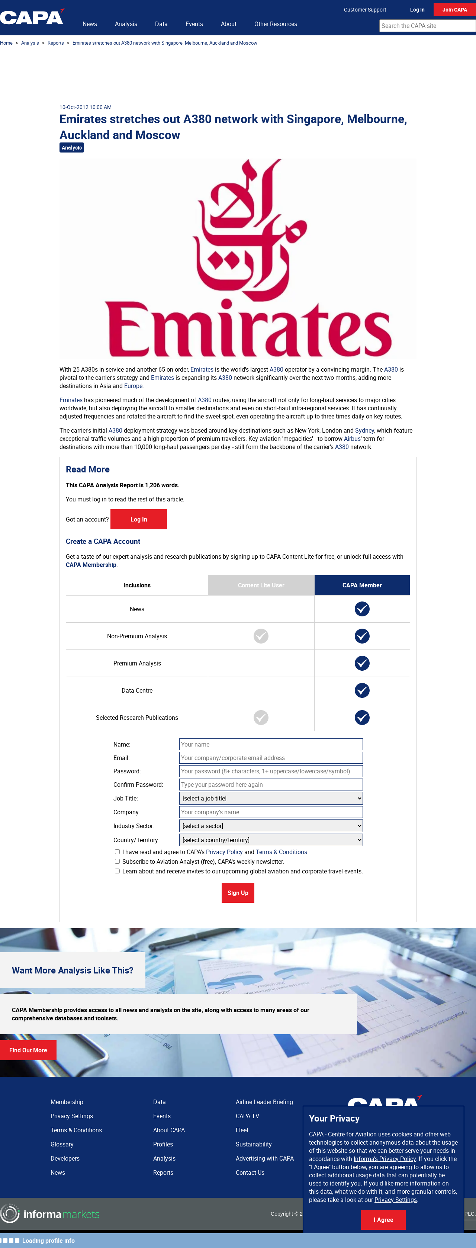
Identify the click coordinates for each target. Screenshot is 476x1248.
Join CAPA (455, 9)
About (229, 24)
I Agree (383, 1220)
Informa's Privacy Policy (385, 1159)
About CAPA (169, 1130)
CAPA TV (247, 1116)
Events (194, 24)
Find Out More (28, 1050)
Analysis (126, 24)
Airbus (352, 438)
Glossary (62, 1144)
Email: (121, 758)
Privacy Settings (395, 1200)
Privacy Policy (224, 852)
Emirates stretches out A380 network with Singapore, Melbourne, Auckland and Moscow (165, 42)
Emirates (201, 369)
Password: (127, 771)
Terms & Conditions (281, 852)
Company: (126, 812)
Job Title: (125, 798)
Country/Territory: (136, 840)
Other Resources (275, 24)
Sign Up (238, 893)
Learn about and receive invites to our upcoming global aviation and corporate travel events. (239, 871)
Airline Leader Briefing (264, 1102)
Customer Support (365, 9)
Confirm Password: (138, 784)
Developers (65, 1158)
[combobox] (427, 25)
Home (6, 42)
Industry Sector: (133, 826)
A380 (276, 369)
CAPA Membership (91, 565)
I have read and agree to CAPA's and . (212, 852)
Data (161, 24)
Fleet (242, 1130)
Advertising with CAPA (265, 1158)
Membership (67, 1102)
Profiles (163, 1144)
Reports (56, 42)
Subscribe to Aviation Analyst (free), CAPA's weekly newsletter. (199, 861)
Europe (133, 386)
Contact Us (250, 1172)
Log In (417, 9)
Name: (122, 744)
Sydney (364, 430)
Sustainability (254, 1144)
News (90, 24)
